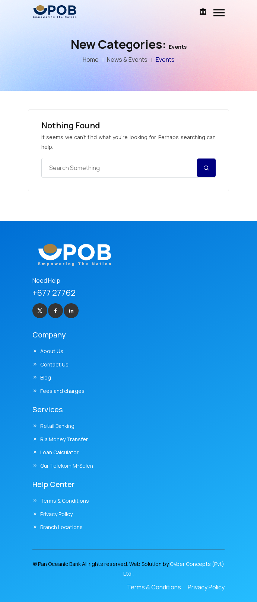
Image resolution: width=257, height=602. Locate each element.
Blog (45, 377)
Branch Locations (61, 527)
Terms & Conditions (64, 500)
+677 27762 (54, 293)
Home (91, 59)
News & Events (127, 59)
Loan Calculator (59, 452)
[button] (219, 12)
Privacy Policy (56, 514)
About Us (51, 351)
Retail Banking (57, 425)
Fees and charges (62, 390)
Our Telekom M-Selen (66, 465)
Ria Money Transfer (64, 439)
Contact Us (54, 364)
